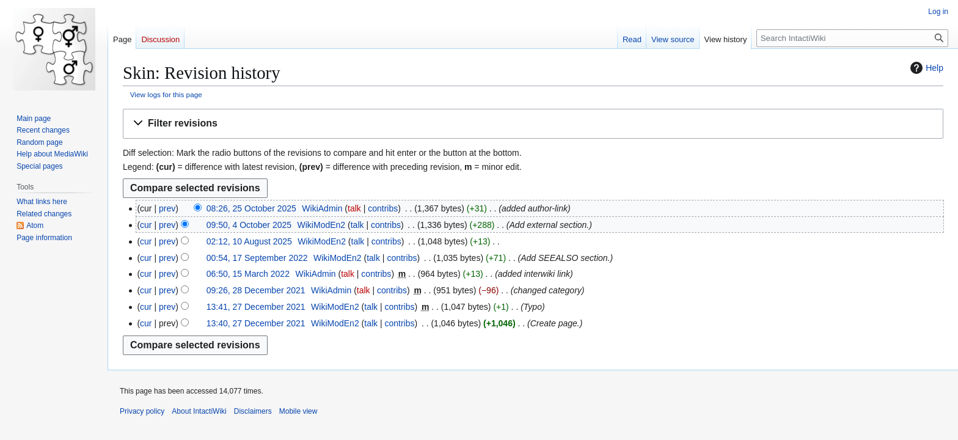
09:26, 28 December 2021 (256, 290)
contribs (383, 208)
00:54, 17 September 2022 (257, 258)
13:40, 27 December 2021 (256, 323)
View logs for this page (166, 94)
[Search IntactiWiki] (852, 38)
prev (167, 208)
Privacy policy (142, 411)
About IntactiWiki (199, 411)
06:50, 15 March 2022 (248, 274)
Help (925, 68)
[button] (533, 124)
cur (146, 225)
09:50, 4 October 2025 (249, 225)
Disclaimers (253, 411)
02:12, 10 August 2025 (249, 241)
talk (354, 208)
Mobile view (298, 411)
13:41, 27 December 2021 (256, 307)
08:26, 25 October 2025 (251, 208)
